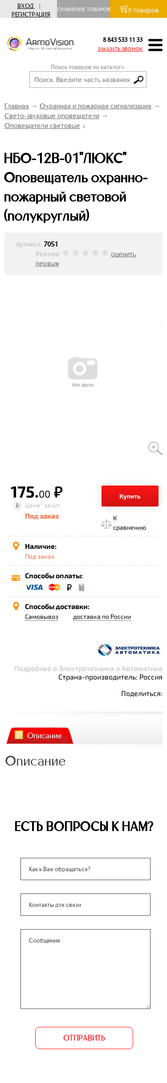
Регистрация (31, 14)
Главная (16, 106)
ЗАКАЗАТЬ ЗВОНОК (120, 49)
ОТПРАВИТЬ (84, 1038)
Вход (25, 6)
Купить (130, 496)
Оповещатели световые (42, 125)
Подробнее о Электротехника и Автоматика (88, 668)
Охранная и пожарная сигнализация (95, 106)
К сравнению (129, 522)
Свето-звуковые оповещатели (51, 115)
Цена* (34, 505)
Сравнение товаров (85, 9)
